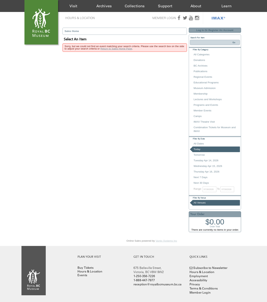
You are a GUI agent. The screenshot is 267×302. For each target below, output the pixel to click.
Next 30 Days (201, 182)
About (195, 6)
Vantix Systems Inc (166, 240)
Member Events (202, 110)
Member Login (164, 18)
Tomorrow (199, 154)
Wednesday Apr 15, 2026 (208, 166)
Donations (199, 60)
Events (82, 275)
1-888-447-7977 (144, 280)
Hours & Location (80, 18)
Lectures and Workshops (208, 99)
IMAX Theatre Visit (204, 121)
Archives (104, 6)
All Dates (199, 143)
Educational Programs (206, 82)
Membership (201, 93)
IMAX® (218, 18)
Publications (200, 71)
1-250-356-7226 (144, 276)
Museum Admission (205, 88)
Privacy (195, 284)
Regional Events (203, 77)
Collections (135, 6)
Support (165, 6)
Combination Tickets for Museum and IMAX (215, 129)
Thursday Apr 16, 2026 (206, 171)
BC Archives (200, 65)
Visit (73, 6)
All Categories (201, 54)
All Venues (200, 202)
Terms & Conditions (204, 288)
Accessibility (198, 280)
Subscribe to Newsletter (210, 268)
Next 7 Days (200, 177)
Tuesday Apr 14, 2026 (206, 160)
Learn (226, 6)
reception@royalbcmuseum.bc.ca (158, 284)
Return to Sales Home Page (116, 48)
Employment (199, 276)
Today (197, 149)
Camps (198, 116)
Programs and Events (206, 105)
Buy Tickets (85, 267)
